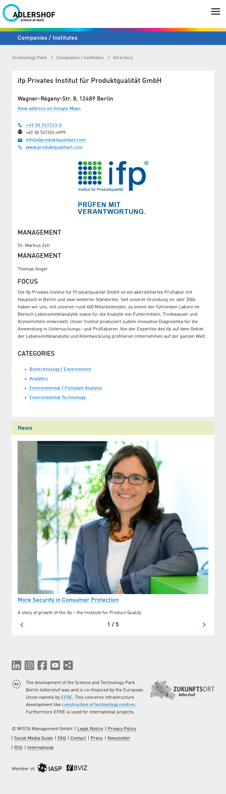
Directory (123, 58)
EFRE (66, 697)
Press (97, 738)
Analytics (38, 379)
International (40, 747)
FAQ (62, 738)
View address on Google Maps (49, 108)
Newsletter (118, 738)
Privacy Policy (122, 729)
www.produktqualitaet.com (50, 147)
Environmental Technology (57, 397)
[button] (16, 665)
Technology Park (30, 58)
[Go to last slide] (22, 624)
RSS (18, 747)
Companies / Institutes (80, 58)
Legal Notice (90, 729)
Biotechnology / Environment (60, 369)
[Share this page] (68, 665)
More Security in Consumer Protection (68, 600)
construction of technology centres (98, 705)
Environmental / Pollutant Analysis (65, 388)
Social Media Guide (33, 738)
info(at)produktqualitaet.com (56, 140)
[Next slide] (203, 624)
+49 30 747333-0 (40, 125)
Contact (78, 738)
